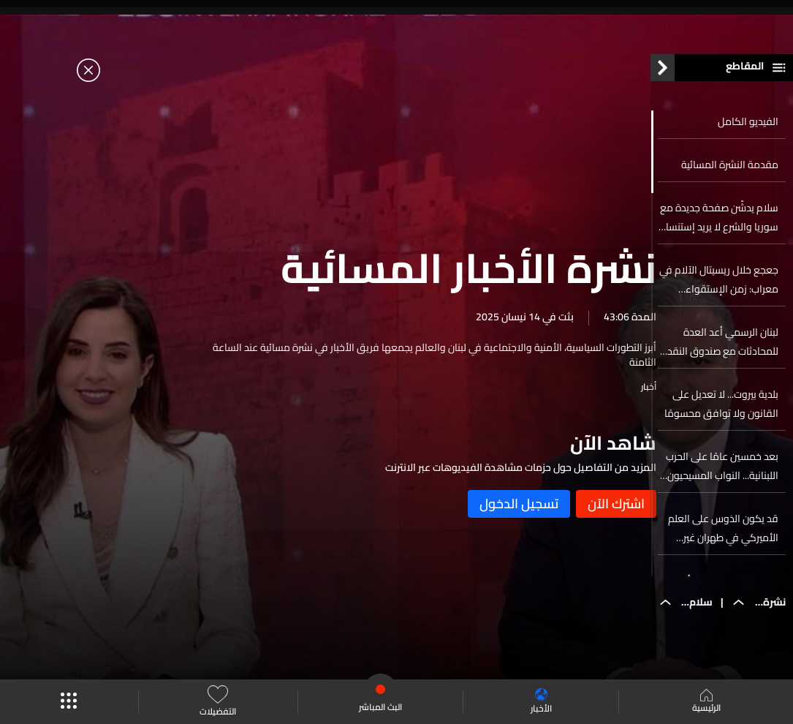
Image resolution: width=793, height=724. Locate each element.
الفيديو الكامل (748, 129)
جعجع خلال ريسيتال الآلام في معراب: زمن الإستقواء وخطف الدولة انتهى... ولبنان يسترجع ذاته (718, 287)
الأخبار (541, 701)
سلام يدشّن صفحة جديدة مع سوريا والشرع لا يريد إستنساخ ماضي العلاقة (719, 225)
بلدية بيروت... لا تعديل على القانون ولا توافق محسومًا (721, 412)
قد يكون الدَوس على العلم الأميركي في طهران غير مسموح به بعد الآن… (723, 536)
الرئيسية (706, 702)
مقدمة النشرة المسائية (729, 172)
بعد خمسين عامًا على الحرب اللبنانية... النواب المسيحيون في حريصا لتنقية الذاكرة (722, 474)
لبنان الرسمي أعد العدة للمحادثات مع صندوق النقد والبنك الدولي (722, 350)
